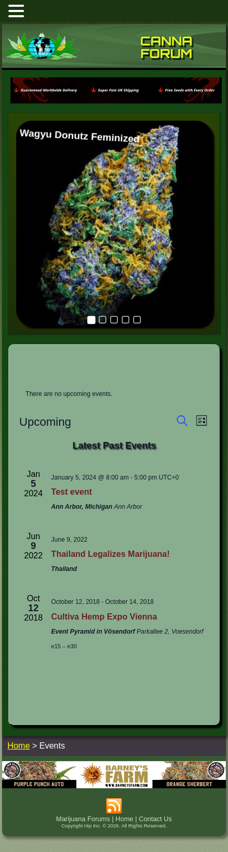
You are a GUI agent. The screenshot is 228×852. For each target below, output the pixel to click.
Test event (71, 491)
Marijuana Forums (83, 819)
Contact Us (155, 819)
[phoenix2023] (115, 102)
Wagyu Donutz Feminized (79, 135)
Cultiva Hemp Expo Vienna (104, 616)
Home (124, 819)
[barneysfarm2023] (113, 785)
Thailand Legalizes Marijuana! (110, 554)
